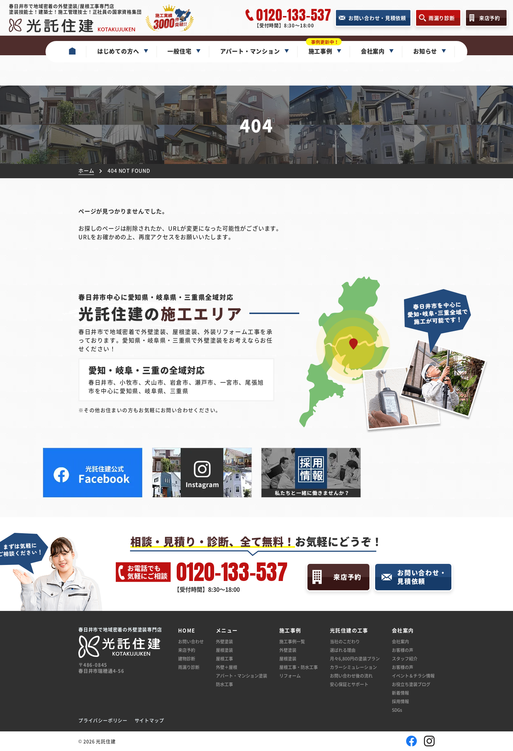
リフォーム (290, 676)
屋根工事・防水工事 (298, 667)
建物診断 (186, 658)
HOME (187, 630)
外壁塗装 (224, 641)
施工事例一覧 (292, 641)
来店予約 (186, 650)
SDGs (397, 710)
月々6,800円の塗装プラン (355, 658)
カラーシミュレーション (353, 667)
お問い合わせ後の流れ (351, 676)
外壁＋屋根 (226, 667)
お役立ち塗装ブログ (411, 684)
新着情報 (400, 693)
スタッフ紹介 (405, 658)
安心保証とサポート (349, 684)
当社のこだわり (345, 641)
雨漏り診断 (189, 667)
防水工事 (224, 684)
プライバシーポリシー (103, 720)
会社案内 (400, 641)
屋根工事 (224, 658)
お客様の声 (402, 650)
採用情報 (400, 701)
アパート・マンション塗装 (241, 676)
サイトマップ (149, 720)
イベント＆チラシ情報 (413, 676)
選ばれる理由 (343, 650)
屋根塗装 (224, 650)
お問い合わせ (191, 641)
